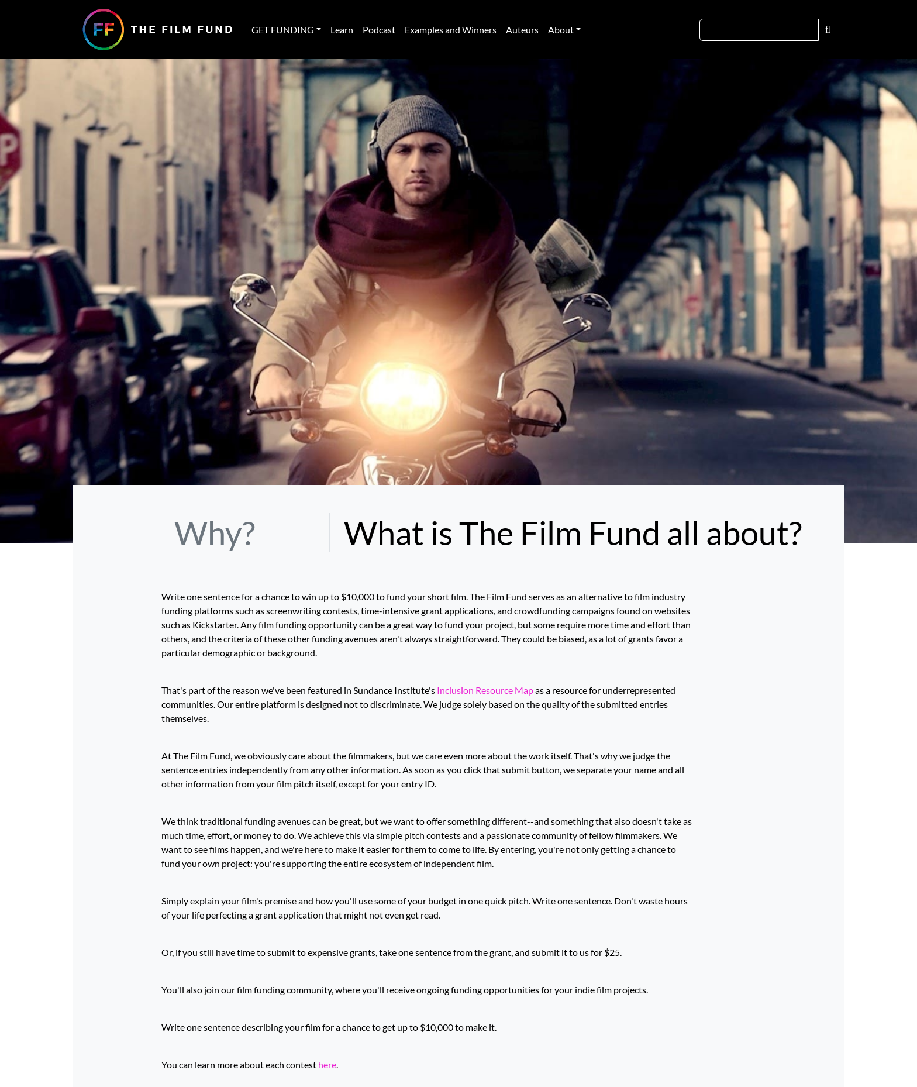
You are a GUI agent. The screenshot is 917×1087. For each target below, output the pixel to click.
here (327, 1064)
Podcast (379, 29)
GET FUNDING (282, 29)
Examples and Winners (451, 29)
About (561, 29)
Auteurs (522, 29)
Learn (341, 29)
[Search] (759, 30)
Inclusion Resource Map (485, 690)
